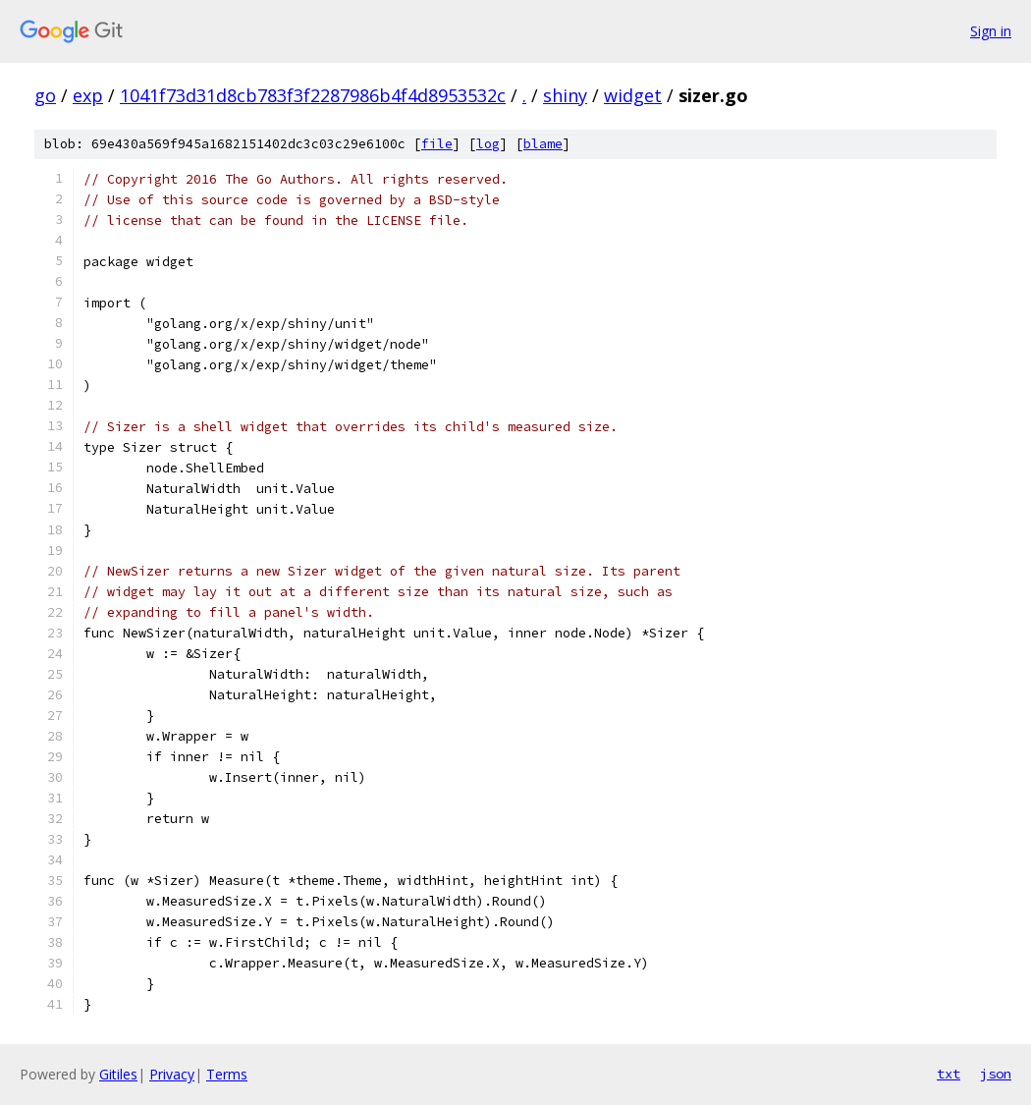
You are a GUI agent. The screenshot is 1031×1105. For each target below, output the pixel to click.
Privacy (171, 1074)
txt (948, 1073)
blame (543, 144)
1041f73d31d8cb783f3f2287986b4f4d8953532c (313, 95)
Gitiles (118, 1074)
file (437, 144)
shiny (565, 95)
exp (88, 95)
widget (633, 95)
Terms (226, 1074)
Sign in (990, 31)
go (45, 95)
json (995, 1073)
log (488, 144)
